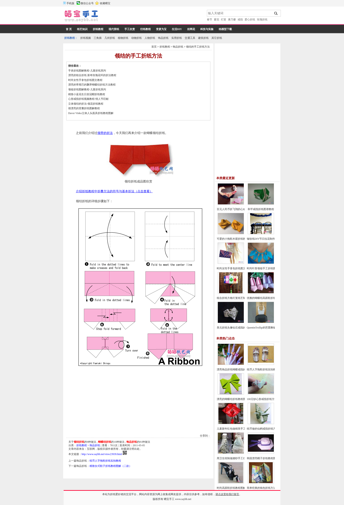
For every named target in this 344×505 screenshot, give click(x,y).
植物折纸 (123, 37)
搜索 (276, 13)
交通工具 (190, 37)
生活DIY (177, 29)
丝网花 (191, 29)
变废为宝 (161, 29)
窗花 (216, 19)
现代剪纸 (114, 29)
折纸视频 (85, 37)
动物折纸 (136, 37)
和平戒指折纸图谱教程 (261, 209)
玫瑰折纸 (262, 19)
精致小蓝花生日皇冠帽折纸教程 (86, 94)
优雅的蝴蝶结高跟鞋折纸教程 (264, 298)
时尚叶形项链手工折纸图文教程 (265, 268)
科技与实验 (206, 29)
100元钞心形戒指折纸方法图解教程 (267, 399)
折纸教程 (98, 29)
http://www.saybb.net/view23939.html (102, 454)
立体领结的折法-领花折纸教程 (85, 103)
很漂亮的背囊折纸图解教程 (84, 108)
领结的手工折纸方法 (198, 46)
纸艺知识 (82, 29)
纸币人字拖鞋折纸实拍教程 (105, 460)
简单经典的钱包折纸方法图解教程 (266, 487)
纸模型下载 (225, 29)
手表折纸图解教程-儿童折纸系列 (87, 70)
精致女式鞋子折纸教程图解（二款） (111, 466)
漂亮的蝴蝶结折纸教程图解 (232, 399)
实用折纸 (176, 37)
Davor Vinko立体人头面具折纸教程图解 (90, 113)
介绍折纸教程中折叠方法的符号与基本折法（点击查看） (114, 191)
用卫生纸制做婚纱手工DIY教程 (235, 458)
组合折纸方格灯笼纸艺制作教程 (235, 298)
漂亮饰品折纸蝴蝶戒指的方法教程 (236, 369)
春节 (209, 19)
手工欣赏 (129, 29)
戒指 (240, 19)
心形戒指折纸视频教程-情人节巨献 (88, 98)
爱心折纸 (250, 19)
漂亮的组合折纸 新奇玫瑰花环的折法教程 (92, 75)
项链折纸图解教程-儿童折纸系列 (87, 89)
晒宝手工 (169, 499)
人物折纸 (150, 37)
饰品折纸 (163, 37)
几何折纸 (109, 37)
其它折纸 (216, 37)
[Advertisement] (153, 16)
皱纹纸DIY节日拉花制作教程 (263, 238)
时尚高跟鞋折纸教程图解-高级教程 (237, 487)
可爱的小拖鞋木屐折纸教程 (232, 238)
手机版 (70, 3)
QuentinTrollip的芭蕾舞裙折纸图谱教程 (269, 327)
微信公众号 (87, 3)
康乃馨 (232, 19)
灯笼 (223, 19)
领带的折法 (105, 133)
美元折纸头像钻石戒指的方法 (234, 327)
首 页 (69, 29)
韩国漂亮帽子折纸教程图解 (262, 458)
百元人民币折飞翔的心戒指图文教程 (238, 209)
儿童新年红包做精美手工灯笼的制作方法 (240, 428)
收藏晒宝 (105, 3)
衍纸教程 (145, 29)
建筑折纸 (203, 37)
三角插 (98, 37)
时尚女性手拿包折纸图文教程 (85, 80)
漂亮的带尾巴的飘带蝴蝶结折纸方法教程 (92, 84)
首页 (154, 46)
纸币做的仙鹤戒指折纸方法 (262, 428)
